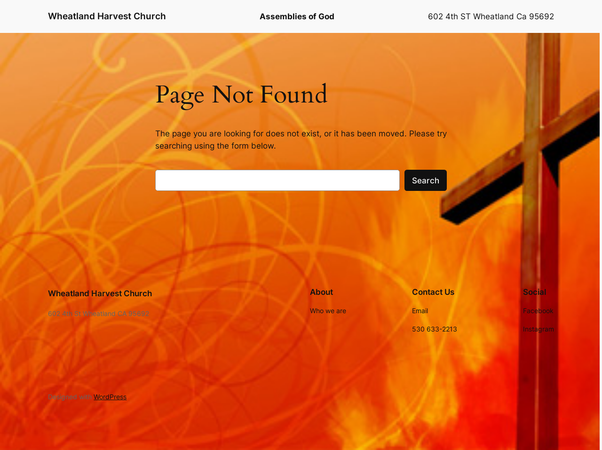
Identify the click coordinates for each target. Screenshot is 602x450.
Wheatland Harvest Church (107, 16)
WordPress (110, 397)
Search (425, 180)
